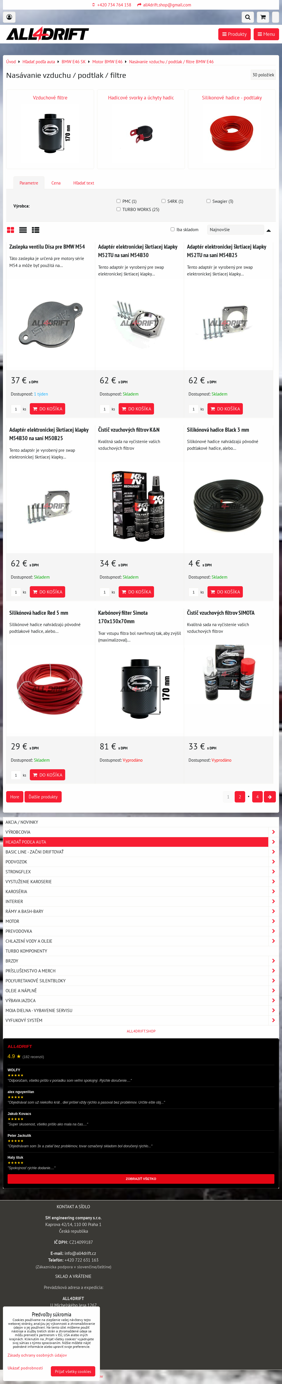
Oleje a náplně (142, 990)
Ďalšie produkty (43, 797)
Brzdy (142, 961)
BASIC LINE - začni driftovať (142, 852)
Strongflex (142, 872)
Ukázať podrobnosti (25, 1368)
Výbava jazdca (142, 1000)
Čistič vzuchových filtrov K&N (129, 429)
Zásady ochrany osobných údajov (37, 1355)
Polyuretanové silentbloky (142, 981)
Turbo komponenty (26, 951)
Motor (142, 921)
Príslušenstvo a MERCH (142, 971)
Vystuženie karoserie (142, 881)
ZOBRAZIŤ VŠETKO (141, 1179)
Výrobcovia (142, 832)
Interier (142, 901)
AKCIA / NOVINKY (22, 822)
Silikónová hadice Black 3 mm (218, 429)
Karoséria (142, 891)
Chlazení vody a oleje (142, 941)
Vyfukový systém (142, 1020)
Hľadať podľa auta (142, 842)
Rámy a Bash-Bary (142, 911)
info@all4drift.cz (80, 1253)
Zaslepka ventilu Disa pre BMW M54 (47, 246)
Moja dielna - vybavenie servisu (142, 1010)
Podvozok (142, 862)
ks (18, 409)
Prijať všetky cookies (73, 1371)
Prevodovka (142, 931)
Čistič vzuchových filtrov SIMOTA (221, 612)
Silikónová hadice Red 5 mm (38, 612)
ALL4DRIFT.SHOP (141, 1031)
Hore (14, 797)
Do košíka (47, 409)
